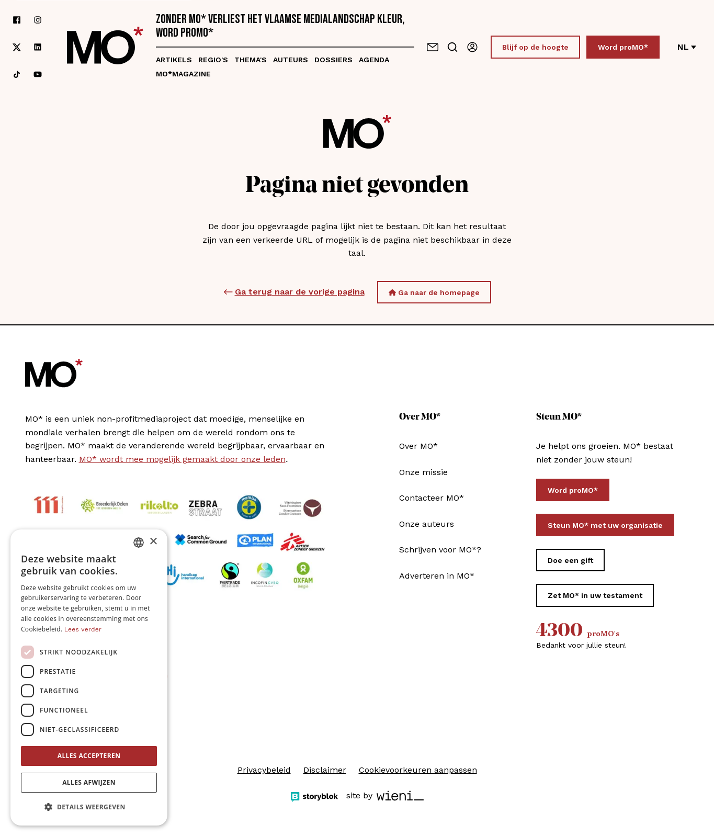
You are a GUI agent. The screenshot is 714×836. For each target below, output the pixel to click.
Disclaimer (324, 770)
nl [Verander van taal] (686, 47)
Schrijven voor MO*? (440, 550)
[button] (89, 807)
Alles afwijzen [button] (89, 782)
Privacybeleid (264, 770)
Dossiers (333, 59)
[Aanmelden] (472, 47)
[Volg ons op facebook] (17, 20)
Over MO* (418, 446)
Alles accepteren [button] (89, 755)
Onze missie (423, 472)
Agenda (374, 59)
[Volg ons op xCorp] (17, 47)
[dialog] (88, 677)
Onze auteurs (426, 524)
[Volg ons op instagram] (37, 20)
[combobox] (138, 542)
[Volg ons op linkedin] (37, 47)
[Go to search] (452, 47)
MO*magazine (183, 74)
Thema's (250, 59)
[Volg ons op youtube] (37, 74)
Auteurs (290, 59)
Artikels (174, 59)
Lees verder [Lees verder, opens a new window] (82, 629)
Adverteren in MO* (436, 576)
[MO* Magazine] (105, 47)
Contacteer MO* (431, 498)
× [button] (153, 542)
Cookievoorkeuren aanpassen (418, 770)
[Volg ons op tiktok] (17, 74)
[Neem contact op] (432, 47)
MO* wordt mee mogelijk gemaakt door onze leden (182, 459)
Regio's (213, 59)
